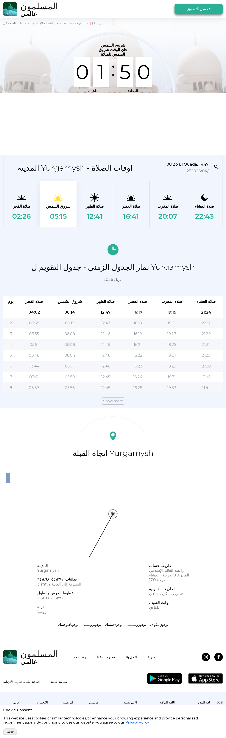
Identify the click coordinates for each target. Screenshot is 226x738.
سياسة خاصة (58, 682)
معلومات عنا (106, 657)
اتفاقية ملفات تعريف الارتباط (21, 682)
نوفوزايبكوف (159, 625)
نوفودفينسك (113, 625)
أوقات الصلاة (48, 23)
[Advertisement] (83, 123)
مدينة (31, 23)
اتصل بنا (131, 657)
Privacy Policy (137, 722)
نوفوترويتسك (92, 625)
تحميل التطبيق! (198, 9)
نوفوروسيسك (136, 625)
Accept (10, 731)
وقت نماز (79, 657)
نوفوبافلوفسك (68, 625)
